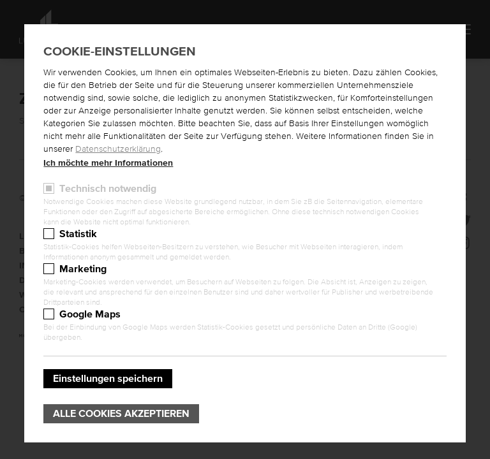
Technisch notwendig (107, 189)
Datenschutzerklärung (118, 149)
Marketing (83, 269)
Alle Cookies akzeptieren (121, 414)
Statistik (78, 234)
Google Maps (90, 314)
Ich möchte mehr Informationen (108, 163)
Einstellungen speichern (108, 379)
